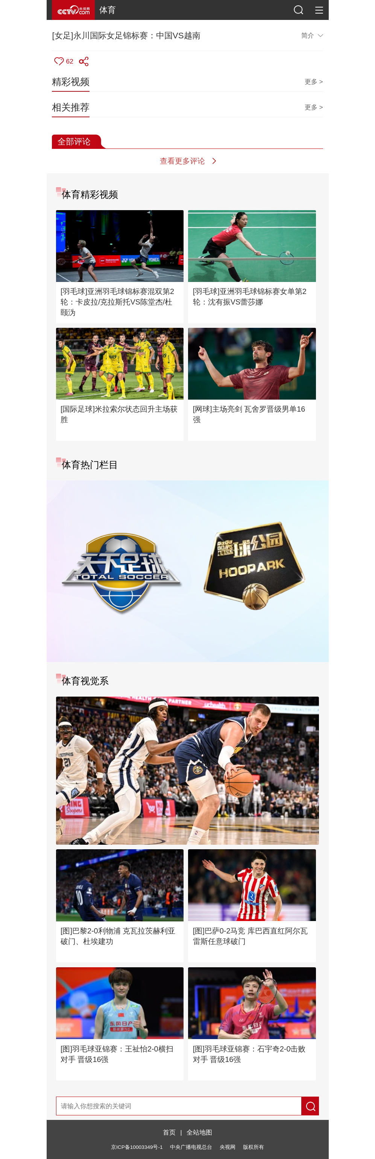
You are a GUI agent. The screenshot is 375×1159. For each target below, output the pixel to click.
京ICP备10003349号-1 (136, 1147)
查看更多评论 (182, 161)
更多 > (314, 81)
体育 (107, 10)
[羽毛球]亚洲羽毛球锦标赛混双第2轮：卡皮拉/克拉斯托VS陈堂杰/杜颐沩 (117, 302)
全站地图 (199, 1132)
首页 (169, 1132)
